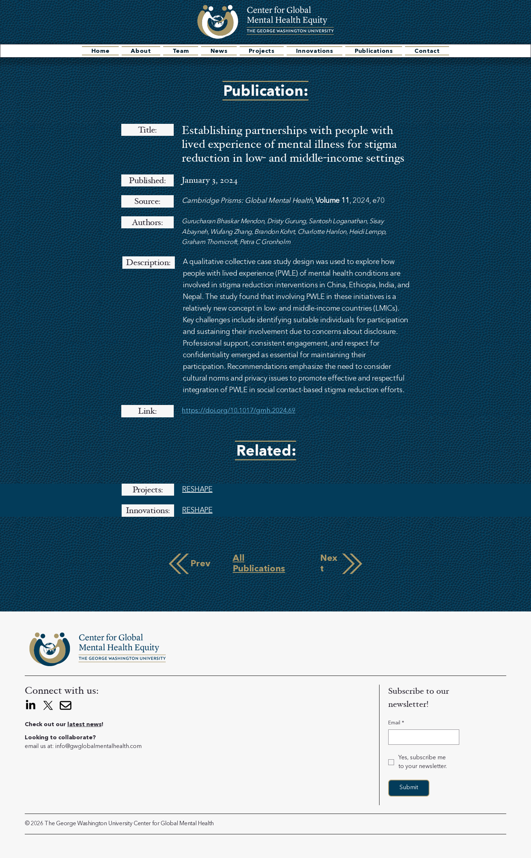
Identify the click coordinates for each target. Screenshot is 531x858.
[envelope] (65, 705)
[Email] (422, 737)
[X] (48, 705)
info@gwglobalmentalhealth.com (98, 746)
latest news (84, 725)
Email (396, 723)
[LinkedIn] (30, 705)
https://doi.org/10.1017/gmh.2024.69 (238, 411)
